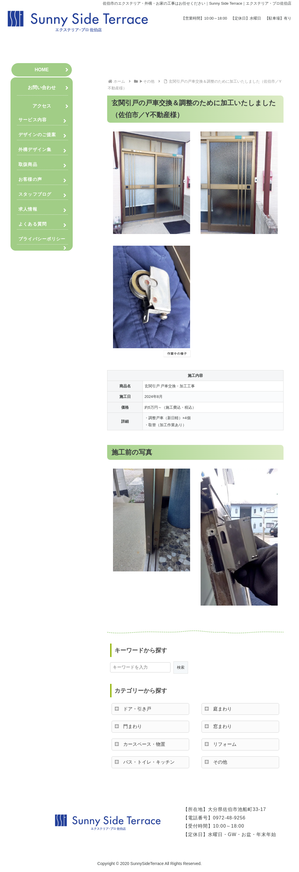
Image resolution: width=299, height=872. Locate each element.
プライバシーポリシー (41, 238)
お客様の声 (30, 179)
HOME (42, 69)
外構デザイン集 (34, 149)
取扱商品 (27, 164)
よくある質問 (32, 223)
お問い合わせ (42, 87)
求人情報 (27, 209)
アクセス (41, 105)
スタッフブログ (34, 194)
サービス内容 (32, 119)
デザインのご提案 (37, 134)
